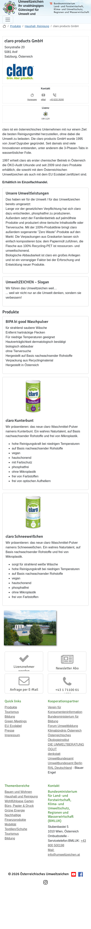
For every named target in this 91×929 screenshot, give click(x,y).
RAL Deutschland (60, 767)
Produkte (15, 26)
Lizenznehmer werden (24, 669)
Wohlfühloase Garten (19, 801)
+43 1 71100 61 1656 (67, 692)
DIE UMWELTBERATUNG (66, 744)
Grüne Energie (15, 810)
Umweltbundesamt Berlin (65, 763)
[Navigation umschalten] (7, 19)
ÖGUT (52, 749)
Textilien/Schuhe (16, 829)
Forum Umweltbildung (63, 726)
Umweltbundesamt (61, 758)
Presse (9, 730)
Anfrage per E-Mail (24, 689)
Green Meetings (16, 721)
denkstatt (54, 753)
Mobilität (10, 824)
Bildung (10, 716)
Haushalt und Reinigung (21, 796)
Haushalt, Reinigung (37, 26)
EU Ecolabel (13, 726)
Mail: (51, 850)
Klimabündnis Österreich (65, 730)
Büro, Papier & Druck (19, 805)
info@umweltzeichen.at (64, 854)
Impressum (12, 735)
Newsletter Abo (67, 668)
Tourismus (12, 712)
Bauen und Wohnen (18, 791)
